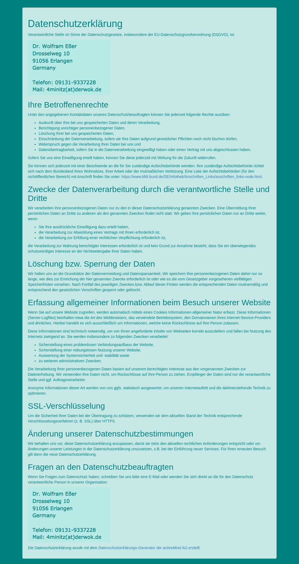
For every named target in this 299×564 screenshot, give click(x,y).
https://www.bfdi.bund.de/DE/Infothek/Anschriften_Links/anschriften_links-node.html (192, 176)
